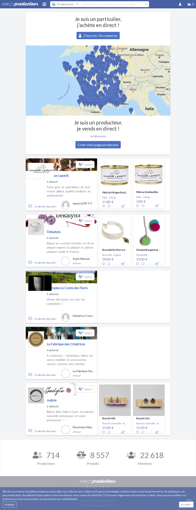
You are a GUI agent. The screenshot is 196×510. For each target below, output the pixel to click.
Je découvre (98, 136)
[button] (190, 4)
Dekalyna (53, 232)
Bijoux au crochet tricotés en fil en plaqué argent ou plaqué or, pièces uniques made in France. (70, 247)
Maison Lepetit (58, 175)
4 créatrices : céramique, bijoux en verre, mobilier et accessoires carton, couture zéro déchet (70, 359)
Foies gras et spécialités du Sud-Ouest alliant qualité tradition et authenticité (69, 191)
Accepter (186, 504)
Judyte (51, 400)
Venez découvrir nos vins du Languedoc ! (66, 301)
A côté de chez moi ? (45, 206)
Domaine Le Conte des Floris (67, 288)
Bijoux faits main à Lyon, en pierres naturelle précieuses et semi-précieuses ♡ (70, 416)
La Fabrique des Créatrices (66, 344)
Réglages (10, 504)
